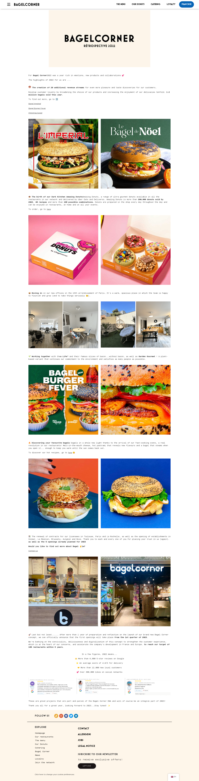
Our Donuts (138, 4)
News (37, 755)
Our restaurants (44, 737)
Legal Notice (86, 746)
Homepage (40, 733)
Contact (83, 728)
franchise (186, 4)
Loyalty (171, 4)
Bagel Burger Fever (37, 108)
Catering (155, 4)
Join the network (45, 762)
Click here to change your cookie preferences (54, 774)
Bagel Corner (42, 751)
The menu (120, 4)
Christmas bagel (35, 113)
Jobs (80, 740)
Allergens (84, 734)
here (49, 209)
